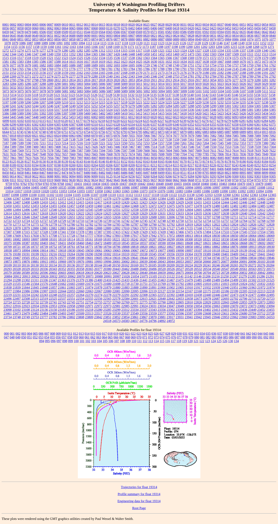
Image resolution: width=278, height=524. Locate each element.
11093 (251, 191)
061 (87, 337)
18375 (8, 243)
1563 (146, 58)
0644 (5, 35)
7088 (250, 135)
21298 (17, 280)
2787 (235, 76)
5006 (102, 84)
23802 (71, 317)
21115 (162, 276)
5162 (28, 98)
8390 (161, 169)
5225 (168, 102)
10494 (26, 187)
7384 (5, 147)
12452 (26, 206)
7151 (116, 139)
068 (127, 337)
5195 (265, 98)
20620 (98, 272)
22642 (171, 298)
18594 (171, 243)
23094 (270, 306)
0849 (13, 39)
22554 (80, 298)
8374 (94, 169)
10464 (232, 184)
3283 (5, 84)
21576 (44, 284)
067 (121, 337)
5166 (57, 98)
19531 (44, 258)
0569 (139, 32)
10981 (80, 187)
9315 (35, 180)
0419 (183, 28)
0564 (102, 32)
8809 (213, 172)
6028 (213, 117)
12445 (234, 202)
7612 (220, 150)
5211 (72, 102)
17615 (26, 235)
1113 (89, 43)
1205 (226, 47)
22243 (44, 295)
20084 (234, 261)
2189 (250, 72)
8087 (228, 158)
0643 (272, 32)
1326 (191, 50)
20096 (252, 261)
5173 (109, 98)
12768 (261, 221)
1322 (168, 50)
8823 (228, 172)
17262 (243, 228)
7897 (20, 158)
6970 (94, 135)
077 (179, 337)
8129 (35, 161)
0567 (124, 32)
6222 (124, 121)
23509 (80, 313)
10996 (207, 187)
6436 (94, 128)
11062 (108, 191)
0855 (50, 39)
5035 (35, 87)
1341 (272, 50)
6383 (20, 128)
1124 (168, 43)
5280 (139, 106)
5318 (65, 110)
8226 (213, 165)
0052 (250, 24)
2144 (228, 69)
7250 (124, 143)
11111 (121, 195)
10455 (178, 184)
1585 (35, 61)
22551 (71, 298)
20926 (44, 276)
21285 (252, 276)
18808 (125, 247)
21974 (270, 287)
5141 (198, 95)
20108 (270, 261)
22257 (71, 295)
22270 (89, 295)
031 (185, 333)
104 (99, 341)
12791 (162, 224)
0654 (65, 35)
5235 (242, 102)
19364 (189, 254)
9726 (205, 180)
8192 (20, 165)
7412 (65, 147)
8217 (191, 165)
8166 (168, 161)
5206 (35, 102)
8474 (65, 172)
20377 (98, 269)
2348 (168, 76)
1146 (219, 43)
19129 (234, 250)
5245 (42, 106)
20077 (225, 261)
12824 (234, 224)
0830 (205, 35)
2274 (50, 76)
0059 (28, 28)
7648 (42, 154)
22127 (162, 291)
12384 (162, 198)
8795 (205, 172)
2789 (250, 76)
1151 (256, 43)
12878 (17, 228)
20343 (53, 269)
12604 (189, 209)
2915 (183, 80)
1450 (146, 54)
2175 (176, 72)
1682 (42, 65)
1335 (228, 50)
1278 (50, 50)
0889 (176, 39)
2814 (72, 80)
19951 (53, 261)
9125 (109, 176)
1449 (139, 54)
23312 (125, 309)
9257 (139, 176)
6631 (191, 128)
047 (6, 337)
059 (75, 337)
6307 (72, 124)
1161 (58, 47)
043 (254, 333)
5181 (168, 98)
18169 (98, 239)
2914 (176, 80)
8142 (72, 161)
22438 (198, 295)
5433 (257, 113)
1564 (154, 58)
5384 (265, 110)
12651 (71, 217)
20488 (134, 269)
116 (167, 341)
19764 (234, 258)
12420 (125, 202)
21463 (162, 280)
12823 (225, 224)
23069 (225, 306)
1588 (57, 61)
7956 (50, 158)
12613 (270, 209)
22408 (180, 295)
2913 (168, 80)
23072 (243, 306)
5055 (161, 87)
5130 (116, 95)
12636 (207, 213)
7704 (183, 154)
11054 (72, 191)
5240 (5, 106)
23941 (189, 317)
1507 (228, 54)
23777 (44, 317)
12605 (198, 209)
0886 (154, 39)
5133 (138, 95)
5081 (65, 91)
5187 (205, 98)
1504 (220, 54)
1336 (235, 50)
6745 (20, 132)
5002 (72, 84)
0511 (79, 32)
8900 (272, 172)
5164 (42, 98)
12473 (162, 206)
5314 (35, 110)
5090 (131, 91)
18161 (89, 239)
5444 (5, 117)
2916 (191, 80)
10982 (89, 187)
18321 (207, 239)
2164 (94, 72)
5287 (183, 106)
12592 (171, 209)
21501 (243, 280)
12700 (180, 217)
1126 (183, 43)
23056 (207, 306)
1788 (161, 69)
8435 (250, 169)
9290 (198, 176)
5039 (65, 87)
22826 (198, 302)
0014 (94, 24)
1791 (183, 69)
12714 (252, 217)
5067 (242, 87)
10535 (62, 187)
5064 (220, 87)
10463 (223, 184)
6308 (79, 124)
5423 (220, 113)
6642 (265, 128)
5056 (168, 87)
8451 (13, 172)
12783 (98, 224)
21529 (8, 284)
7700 (176, 154)
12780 (71, 224)
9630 (72, 180)
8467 (42, 172)
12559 (143, 209)
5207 (42, 102)
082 (208, 337)
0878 (124, 39)
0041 (235, 24)
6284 (265, 121)
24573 (116, 321)
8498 (154, 172)
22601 (134, 298)
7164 (198, 139)
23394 (198, 309)
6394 (50, 128)
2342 (124, 76)
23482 (35, 313)
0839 (265, 35)
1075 (257, 39)
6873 (161, 132)
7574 (35, 150)
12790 (152, 224)
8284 (35, 169)
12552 (125, 209)
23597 (189, 313)
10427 (69, 184)
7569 (20, 150)
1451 (154, 54)
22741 (53, 302)
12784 (107, 224)
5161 (20, 98)
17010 (125, 228)
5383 (257, 110)
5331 (161, 110)
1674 (272, 61)
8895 (242, 172)
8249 (250, 165)
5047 (109, 87)
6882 (198, 132)
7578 (50, 150)
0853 (35, 39)
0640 (250, 32)
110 (133, 341)
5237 (257, 102)
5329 (146, 110)
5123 (72, 95)
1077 (272, 39)
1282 (79, 50)
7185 (265, 139)
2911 (154, 80)
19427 (252, 254)
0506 (42, 32)
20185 (152, 265)
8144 (87, 161)
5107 (243, 91)
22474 (243, 295)
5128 (109, 95)
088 (242, 337)
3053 (205, 80)
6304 (50, 124)
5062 (205, 87)
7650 (50, 154)
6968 (87, 135)
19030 (71, 250)
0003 (20, 24)
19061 (98, 250)
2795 (13, 80)
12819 (189, 224)
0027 (154, 24)
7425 (87, 147)
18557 (143, 243)
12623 (89, 213)
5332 (168, 110)
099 (70, 341)
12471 (143, 206)
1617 (87, 61)
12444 (225, 202)
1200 (189, 47)
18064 (252, 235)
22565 (107, 298)
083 (213, 337)
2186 (228, 72)
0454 (242, 28)
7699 (168, 154)
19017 (53, 250)
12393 (207, 198)
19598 (80, 258)
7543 (183, 147)
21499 (234, 280)
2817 (94, 80)
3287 (35, 84)
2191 (265, 72)
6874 (168, 132)
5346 (213, 110)
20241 (207, 265)
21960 (243, 287)
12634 (189, 213)
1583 (20, 61)
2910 (146, 80)
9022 (35, 176)
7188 (13, 143)
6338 (161, 124)
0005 (35, 24)
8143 (79, 161)
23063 (216, 306)
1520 (42, 58)
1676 (5, 65)
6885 (220, 132)
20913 (26, 276)
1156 (21, 47)
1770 (57, 69)
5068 (250, 87)
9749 (227, 180)
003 (23, 333)
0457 (265, 28)
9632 (87, 180)
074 (162, 337)
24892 (162, 321)
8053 (169, 158)
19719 (189, 258)
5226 (176, 102)
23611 (225, 313)
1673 (265, 61)
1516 (13, 58)
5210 (65, 102)
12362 (245, 195)
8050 (154, 158)
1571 (205, 58)
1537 (124, 58)
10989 (153, 187)
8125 (13, 161)
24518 (107, 321)
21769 (162, 284)
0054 (265, 24)
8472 (57, 172)
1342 (5, 54)
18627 (198, 243)
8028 (131, 158)
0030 (176, 24)
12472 (152, 206)
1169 (116, 47)
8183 (257, 161)
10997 (216, 187)
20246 (216, 265)
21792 (180, 284)
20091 (243, 261)
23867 (143, 317)
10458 (196, 184)
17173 (207, 228)
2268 (5, 76)
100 (76, 341)
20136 (71, 265)
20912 (17, 276)
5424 (228, 113)
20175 (143, 265)
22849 (234, 302)
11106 (86, 195)
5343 (198, 110)
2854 (139, 80)
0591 (198, 32)
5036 (42, 87)
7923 (28, 158)
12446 (243, 202)
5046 (102, 87)
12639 (234, 213)
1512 (257, 54)
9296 (228, 176)
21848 (44, 287)
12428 (171, 202)
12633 (180, 213)
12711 (234, 217)
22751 (80, 302)
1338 (250, 50)
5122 (64, 95)
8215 (176, 165)
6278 (220, 121)
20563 (252, 269)
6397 (65, 128)
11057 (90, 191)
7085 (235, 135)
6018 (139, 117)
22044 (62, 291)
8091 (243, 158)
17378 (80, 232)
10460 (205, 184)
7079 (191, 135)
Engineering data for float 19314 (139, 501)
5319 (72, 110)
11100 (33, 195)
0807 (131, 35)
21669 (80, 284)
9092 (65, 176)
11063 (117, 191)
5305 (257, 106)
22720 (261, 298)
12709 (225, 217)
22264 (80, 295)
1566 (168, 58)
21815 (225, 284)
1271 (271, 47)
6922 (42, 135)
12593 (180, 209)
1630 (154, 61)
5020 (205, 84)
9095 (79, 176)
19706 (171, 258)
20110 (17, 265)
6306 (65, 124)
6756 (102, 132)
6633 (205, 128)
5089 (124, 91)
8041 (146, 158)
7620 (265, 150)
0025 (146, 24)
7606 (183, 150)
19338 (143, 254)
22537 (62, 298)
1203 (211, 47)
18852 (198, 247)
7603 (161, 150)
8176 (220, 161)
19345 (152, 254)
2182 (220, 72)
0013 (87, 24)
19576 (53, 258)
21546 (26, 284)
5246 (50, 106)
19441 (261, 254)
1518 (28, 58)
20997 (117, 276)
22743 (62, 302)
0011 (72, 24)
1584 (28, 61)
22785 (152, 302)
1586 (42, 61)
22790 (162, 302)
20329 (26, 269)
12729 (62, 221)
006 (41, 333)
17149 (180, 228)
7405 (50, 147)
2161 (72, 72)
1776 (72, 69)
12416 (89, 202)
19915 (44, 261)
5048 (116, 87)
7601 (154, 150)
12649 (53, 217)
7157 (161, 139)
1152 (263, 43)
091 (260, 337)
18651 (225, 243)
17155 (189, 228)
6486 (124, 128)
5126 (94, 95)
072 (150, 337)
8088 (235, 158)
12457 (71, 206)
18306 (179, 239)
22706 (243, 298)
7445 (109, 147)
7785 (205, 154)
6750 (57, 132)
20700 (198, 272)
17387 (98, 232)
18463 (89, 243)
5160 (13, 98)
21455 (152, 280)
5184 (191, 98)
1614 (65, 61)
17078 (152, 228)
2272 (35, 76)
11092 (242, 191)
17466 (180, 232)
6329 (124, 124)
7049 (124, 135)
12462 (116, 206)
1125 (176, 43)
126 (224, 341)
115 (162, 341)
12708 (216, 217)
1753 (205, 65)
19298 (98, 254)
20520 (162, 269)
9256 (131, 176)
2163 (87, 72)
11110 (112, 195)
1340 (265, 50)
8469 (50, 172)
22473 (234, 295)
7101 (20, 139)
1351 (65, 54)
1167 (102, 47)
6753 (79, 132)
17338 (53, 232)
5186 (198, 98)
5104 (220, 91)
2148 (257, 69)
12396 (225, 198)
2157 (50, 72)
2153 (20, 72)
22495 (270, 295)
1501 (198, 54)
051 (29, 337)
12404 (270, 198)
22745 (71, 302)
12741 (116, 221)
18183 (107, 239)
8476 (72, 172)
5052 (146, 87)
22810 (189, 302)
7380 (265, 143)
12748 (162, 221)
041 (242, 333)
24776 (143, 321)
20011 (134, 261)
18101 (53, 239)
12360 (227, 195)
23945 (207, 317)
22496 (8, 298)
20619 (89, 272)
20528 (189, 269)
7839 (250, 154)
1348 (42, 54)
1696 (139, 65)
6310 (94, 124)
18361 (252, 239)
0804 (116, 35)
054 (46, 337)
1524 (72, 58)
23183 (62, 309)
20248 (225, 265)
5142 (205, 95)
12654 (98, 217)
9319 (50, 180)
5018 (191, 84)
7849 (265, 154)
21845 (35, 287)
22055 (71, 291)
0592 (205, 32)
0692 (102, 35)
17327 (35, 232)
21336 (44, 280)
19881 (35, 261)
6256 (190, 121)
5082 (72, 91)
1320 (154, 50)
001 (12, 333)
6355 (213, 124)
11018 (27, 191)
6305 (57, 124)
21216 (215, 276)
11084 (188, 191)
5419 (191, 113)
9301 (242, 176)
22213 (261, 291)
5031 (5, 87)
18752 (53, 247)
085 (225, 337)
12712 (243, 217)
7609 (198, 150)
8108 (250, 158)
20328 (17, 269)
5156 (257, 95)
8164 (154, 161)
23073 (252, 306)
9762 (23, 184)
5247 (57, 106)
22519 (44, 298)
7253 (146, 143)
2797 (28, 80)
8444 (265, 169)
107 (116, 341)
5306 (265, 106)
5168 (72, 98)
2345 (146, 76)
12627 (125, 213)
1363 (79, 54)
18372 (270, 239)
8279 (20, 169)
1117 (117, 43)
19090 (180, 250)
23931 (180, 317)
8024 (124, 158)
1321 (161, 50)
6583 (161, 128)
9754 (250, 180)
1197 (167, 47)
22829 (207, 302)
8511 (183, 172)
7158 (168, 139)
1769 (50, 69)
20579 (8, 272)
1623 (124, 61)
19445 (8, 258)
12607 (216, 209)
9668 (191, 180)
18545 (125, 243)
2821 (124, 80)
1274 (20, 50)
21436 (134, 280)
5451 (57, 117)
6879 (183, 132)
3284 (13, 84)
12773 (17, 224)
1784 (131, 69)
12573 (152, 209)
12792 (171, 224)
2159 (65, 72)
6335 (139, 124)
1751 (191, 65)
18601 (180, 243)
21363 (62, 280)
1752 (198, 65)
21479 (189, 280)
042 (248, 333)
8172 (191, 161)
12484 (252, 206)
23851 (107, 317)
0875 (102, 39)
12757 (225, 221)
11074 (152, 191)
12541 (62, 209)
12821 (207, 224)
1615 (72, 61)
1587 (50, 61)
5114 (13, 95)
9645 (116, 180)
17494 (207, 232)
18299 (170, 239)
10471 (250, 184)
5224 (161, 102)
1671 (250, 61)
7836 (242, 154)
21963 (252, 287)
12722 (8, 221)
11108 (103, 195)
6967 (79, 135)
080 (196, 337)
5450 (50, 117)
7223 (116, 143)
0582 (168, 32)
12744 (134, 221)
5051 (139, 87)
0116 (109, 28)
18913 (252, 247)
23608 (207, 313)
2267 (272, 72)
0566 (116, 32)
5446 (20, 117)
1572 (213, 58)
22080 (107, 291)
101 (81, 341)
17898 (125, 235)
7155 (146, 139)
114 (156, 341)
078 (185, 337)
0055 (272, 24)
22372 (162, 295)
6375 (272, 124)
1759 (250, 65)
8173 (198, 161)
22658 (189, 298)
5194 (257, 98)
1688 (87, 65)
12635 (198, 213)
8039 (139, 158)
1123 (161, 43)
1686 (72, 65)
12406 (8, 202)
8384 (146, 169)
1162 (65, 47)
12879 (26, 228)
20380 (107, 269)
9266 (168, 176)
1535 (109, 58)
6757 (109, 132)
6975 (109, 135)
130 (230, 341)
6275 (198, 121)
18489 (107, 243)
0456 (257, 28)
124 (213, 341)
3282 (272, 80)
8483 (109, 172)
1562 (139, 58)
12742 (125, 221)
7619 (257, 150)
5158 (272, 95)
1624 (131, 61)
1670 (242, 61)
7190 (28, 143)
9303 (257, 176)
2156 (42, 72)
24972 (171, 321)
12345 (199, 195)
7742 (191, 154)
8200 (72, 165)
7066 (146, 135)
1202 (204, 47)
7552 (220, 147)
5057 (176, 87)
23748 (17, 317)
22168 (198, 291)
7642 (28, 154)
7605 (176, 150)
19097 (189, 250)
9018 (28, 176)
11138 (191, 195)
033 (196, 333)
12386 (180, 198)
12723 (17, 221)
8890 (235, 172)
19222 (62, 254)
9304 (265, 176)
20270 (243, 265)
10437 (123, 184)
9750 (235, 180)
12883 (62, 228)
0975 (220, 39)
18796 (116, 247)
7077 (176, 135)
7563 (265, 147)
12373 (71, 198)
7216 (79, 143)
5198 (13, 102)
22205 (243, 291)
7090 (265, 135)
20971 (89, 276)
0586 (183, 32)
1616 (79, 61)
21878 (98, 287)
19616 (116, 258)
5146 (235, 95)
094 (41, 341)
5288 (191, 106)
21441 (143, 280)
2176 (183, 72)
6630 (183, 128)
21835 (270, 284)
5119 (42, 95)
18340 (234, 239)
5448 (35, 117)
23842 (98, 317)
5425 (235, 113)
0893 (183, 39)
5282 (154, 106)
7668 (109, 154)
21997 (44, 291)
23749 (26, 317)
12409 (35, 202)
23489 (53, 313)
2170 (139, 72)
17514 (216, 232)
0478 (20, 32)
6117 (50, 121)
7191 (35, 143)
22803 (171, 302)
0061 (42, 28)
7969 (65, 158)
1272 (5, 50)
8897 (250, 172)
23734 (8, 317)
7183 (250, 139)
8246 (242, 165)
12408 (26, 202)
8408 (228, 169)
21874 (89, 287)
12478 (198, 206)
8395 (198, 169)
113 (150, 341)
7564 (272, 147)
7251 (131, 143)
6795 (139, 132)
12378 (107, 198)
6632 (198, 128)
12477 (189, 206)
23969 (243, 317)
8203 (87, 165)
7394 (20, 147)
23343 (152, 309)
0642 (265, 32)
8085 (220, 158)
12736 (98, 221)
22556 (98, 298)
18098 (44, 239)
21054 (135, 276)
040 (237, 333)
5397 (65, 113)
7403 (42, 147)
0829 (198, 35)
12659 (143, 217)
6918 (13, 135)
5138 (175, 95)
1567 (176, 58)
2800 (50, 80)
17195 (225, 228)
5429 (250, 113)
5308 (5, 110)
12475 (171, 206)
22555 (89, 298)
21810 (207, 284)
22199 (234, 291)
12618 (44, 213)
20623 (107, 272)
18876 (234, 247)
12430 (189, 202)
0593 (213, 32)
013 (81, 333)
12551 (116, 209)
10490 (17, 187)
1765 (20, 69)
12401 (252, 198)
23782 (53, 317)
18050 (234, 235)
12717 (270, 217)
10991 (171, 187)
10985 (116, 187)
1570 (198, 58)
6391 (28, 128)
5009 (124, 84)
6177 (79, 121)
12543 (80, 209)
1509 (235, 54)
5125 (86, 95)
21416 (107, 280)
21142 (189, 276)
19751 (225, 258)
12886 (89, 228)
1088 (37, 43)
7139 (79, 139)
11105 (77, 195)
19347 (162, 254)
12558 (134, 209)
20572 (261, 269)
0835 (242, 35)
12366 (8, 198)
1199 (182, 47)
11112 (129, 195)
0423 (213, 28)
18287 (152, 239)
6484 (109, 128)
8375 (102, 169)
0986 (235, 39)
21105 (153, 276)
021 (127, 333)
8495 (139, 172)
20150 (116, 265)
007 (46, 333)
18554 (134, 243)
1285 (87, 50)
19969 (62, 261)
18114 (71, 239)
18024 (207, 235)
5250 (79, 106)
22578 (116, 298)
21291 (270, 276)
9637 (102, 180)
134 (236, 341)
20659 (162, 272)
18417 (53, 243)
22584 (125, 298)
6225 (146, 121)
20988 (99, 276)
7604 (168, 150)
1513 (265, 54)
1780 (102, 69)
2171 (146, 72)
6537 (146, 128)
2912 (161, 80)
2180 (205, 72)
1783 (124, 69)
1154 (7, 47)
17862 (107, 235)
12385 (171, 198)
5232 (220, 102)
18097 (35, 239)
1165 (87, 47)
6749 (50, 132)
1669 (235, 61)
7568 (13, 150)
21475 (180, 280)
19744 (207, 258)
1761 (265, 65)
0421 (198, 28)
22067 (98, 291)
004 (29, 333)
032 (190, 333)
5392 (42, 113)
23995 (261, 317)
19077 (162, 250)
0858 (72, 39)
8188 (5, 165)
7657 (65, 154)
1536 (116, 58)
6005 (102, 117)
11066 (135, 191)
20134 (53, 265)
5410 (124, 113)
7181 (235, 139)
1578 (257, 58)
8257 (5, 169)
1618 (94, 61)
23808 (80, 317)
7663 (87, 154)
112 (145, 341)
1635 (191, 61)
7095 (5, 139)
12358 (218, 195)
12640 (243, 213)
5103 (213, 91)
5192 (242, 98)
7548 (205, 147)
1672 (257, 61)
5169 (79, 98)
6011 (124, 117)
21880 (116, 287)
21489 (216, 280)
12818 (180, 224)
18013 (189, 235)
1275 (28, 50)
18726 (26, 247)
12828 (270, 224)
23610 (216, 313)
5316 (50, 110)
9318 (42, 180)
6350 (183, 124)
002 (17, 333)
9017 (20, 176)
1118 (125, 43)
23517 (98, 313)
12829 (8, 228)
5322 (94, 110)
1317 (139, 50)
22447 (225, 295)
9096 (87, 176)
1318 (146, 50)
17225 (234, 228)
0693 (109, 35)
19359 (180, 254)
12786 (125, 224)
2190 (257, 72)
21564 (35, 284)
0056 (5, 28)
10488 (8, 187)
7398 (28, 147)
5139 (183, 95)
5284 (168, 106)
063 (98, 337)
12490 (8, 209)
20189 (161, 265)
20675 (180, 272)
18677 (252, 243)
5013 (154, 84)
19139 (243, 250)
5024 (228, 84)
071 (144, 337)
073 (156, 337)
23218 (89, 309)
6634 (213, 128)
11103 (59, 195)
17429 (143, 232)
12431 (198, 202)
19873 (8, 261)
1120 (139, 43)
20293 (8, 269)
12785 (116, 224)
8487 (131, 172)
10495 (35, 187)
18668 (243, 243)
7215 (72, 143)
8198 (57, 165)
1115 (103, 43)
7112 (50, 139)
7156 (153, 139)
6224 (138, 121)
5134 (146, 95)
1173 (145, 47)
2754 (183, 76)
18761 (71, 247)
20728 (225, 272)
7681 (139, 154)
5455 (79, 117)
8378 (109, 169)
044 (260, 333)
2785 (220, 76)
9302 (250, 176)
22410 (189, 295)
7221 (102, 143)
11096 (269, 191)
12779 (62, 224)
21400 (98, 280)
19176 (8, 254)
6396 (57, 128)
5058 (183, 87)
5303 (242, 106)
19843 (261, 258)
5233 (228, 102)
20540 (216, 269)
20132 (44, 265)
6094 (242, 117)
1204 (219, 47)
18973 (17, 250)
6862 (146, 132)
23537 (125, 313)
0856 (57, 39)
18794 (107, 247)
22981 (116, 306)
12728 (53, 221)
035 (208, 333)
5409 (116, 113)
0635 (242, 32)
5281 (146, 106)
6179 (87, 121)
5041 (79, 87)
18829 (180, 247)
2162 (79, 72)
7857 (5, 158)
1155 (14, 47)
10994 (189, 187)
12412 (62, 202)
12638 (225, 213)
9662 (176, 180)
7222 (109, 143)
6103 (28, 121)
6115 (43, 121)
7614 (235, 150)
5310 (20, 110)
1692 (109, 65)
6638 (235, 128)
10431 (78, 184)
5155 (249, 95)
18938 (8, 250)
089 (248, 337)
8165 (161, 161)
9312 (20, 180)
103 (93, 341)
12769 (270, 221)
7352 (235, 143)
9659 (161, 180)
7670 (116, 154)
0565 (109, 32)
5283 (161, 106)
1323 (176, 50)
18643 (216, 243)
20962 (71, 276)
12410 (44, 202)
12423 (143, 202)
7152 (124, 139)
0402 (131, 28)
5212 (79, 102)
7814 (228, 154)
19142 (252, 250)
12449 (270, 202)
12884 (71, 228)
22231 (17, 295)
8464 (35, 172)
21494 (225, 280)
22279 (116, 295)
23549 (134, 313)
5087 (109, 91)
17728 (71, 235)
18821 (152, 247)
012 (75, 333)
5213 (87, 102)
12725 (35, 221)
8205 (102, 165)
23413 (216, 309)
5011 (139, 84)
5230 (205, 102)
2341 (116, 76)
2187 (235, 72)
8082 (213, 158)
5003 (79, 84)
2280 (94, 76)
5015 (168, 84)
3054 (213, 80)
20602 (53, 272)
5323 (102, 110)
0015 (102, 24)
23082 (261, 306)
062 (92, 337)
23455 (270, 309)
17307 (8, 232)
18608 (189, 243)
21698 (116, 284)
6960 (65, 135)
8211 (146, 165)
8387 (154, 169)
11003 (243, 187)
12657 (125, 217)
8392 (176, 169)
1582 (13, 61)
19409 (234, 254)
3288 (42, 84)
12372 (62, 198)
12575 (162, 209)
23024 (143, 306)
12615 (17, 213)
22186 (225, 291)
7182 (242, 139)
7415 (72, 147)
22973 (107, 306)
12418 (107, 202)
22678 (207, 298)
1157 (29, 47)
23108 (26, 309)
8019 (117, 158)
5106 (235, 91)
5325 (116, 110)
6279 (227, 121)
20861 (270, 272)
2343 (131, 76)
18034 (225, 235)
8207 (116, 165)
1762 (272, 65)
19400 (216, 254)
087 (237, 337)
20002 (125, 261)
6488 (131, 128)
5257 (116, 106)
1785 (139, 69)
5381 (250, 110)
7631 (5, 154)
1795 (198, 69)
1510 (242, 54)
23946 (216, 317)
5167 (65, 98)
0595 (228, 32)
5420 (198, 113)
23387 (189, 309)
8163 (146, 161)
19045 (80, 250)
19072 (144, 250)
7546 (191, 147)
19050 (89, 250)
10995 (198, 187)
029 (173, 333)
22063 (89, 291)
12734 (89, 221)
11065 (125, 191)
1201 (197, 47)
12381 (134, 198)
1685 (65, 65)
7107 (43, 139)
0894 (191, 39)
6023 (176, 117)
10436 (114, 184)
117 (173, 341)
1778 (87, 69)
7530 (168, 147)
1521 (50, 58)
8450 (5, 172)
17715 (62, 235)
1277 (42, 50)
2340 (109, 76)
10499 (53, 187)
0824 (176, 35)
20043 (162, 261)
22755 (98, 302)
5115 (20, 95)
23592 (171, 313)
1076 (265, 39)
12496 (26, 209)
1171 (131, 47)
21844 (26, 287)
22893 (270, 302)
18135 (80, 239)
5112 (272, 91)
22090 (125, 291)
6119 (57, 121)
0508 (57, 32)
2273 (42, 76)
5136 (161, 95)
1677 (13, 65)
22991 (134, 306)
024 (144, 333)
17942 (152, 235)
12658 (134, 217)
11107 (94, 195)
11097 (6, 195)
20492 (143, 269)
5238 (265, 102)
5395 (50, 113)
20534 (207, 269)
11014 (9, 191)
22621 (152, 298)
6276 (205, 121)
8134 (50, 161)
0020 (131, 24)
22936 (44, 306)
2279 (87, 76)
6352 (191, 124)
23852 (116, 317)
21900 (162, 287)
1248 (248, 47)
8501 (168, 172)
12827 (261, 224)
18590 (162, 243)
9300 (235, 176)
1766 (28, 69)
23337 (143, 309)
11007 (252, 187)
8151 (116, 161)
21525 (270, 280)
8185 (272, 161)
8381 (124, 169)
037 (219, 333)
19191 (26, 254)
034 (202, 333)
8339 (65, 169)
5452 (65, 117)
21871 (80, 287)
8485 (116, 172)
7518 (161, 147)
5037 (50, 87)
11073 (143, 191)
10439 (132, 184)
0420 (191, 28)
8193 (28, 165)
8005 (87, 158)
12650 (62, 217)
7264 (205, 143)
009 (58, 333)
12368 (26, 198)
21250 (225, 276)
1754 (213, 65)
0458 (272, 28)
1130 (212, 43)
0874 (94, 39)
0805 (124, 35)
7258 (168, 143)
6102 (20, 121)
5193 (250, 98)
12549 (98, 209)
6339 (168, 124)
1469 (176, 54)
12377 (98, 198)
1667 (220, 61)
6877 (176, 132)
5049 (124, 87)
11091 (233, 191)
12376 (89, 198)
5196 (272, 98)
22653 (180, 298)
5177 (139, 98)
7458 (124, 147)
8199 (65, 165)
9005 (5, 176)
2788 (242, 76)
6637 (228, 128)
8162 (139, 161)
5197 (5, 102)
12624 (98, 213)
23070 (234, 306)
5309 (13, 110)
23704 (252, 313)
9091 (57, 176)
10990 (162, 187)
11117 (147, 195)
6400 (72, 128)
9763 (31, 184)
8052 (161, 158)
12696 (171, 217)
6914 (257, 132)
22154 (180, 291)
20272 (252, 265)
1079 (15, 43)
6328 (116, 124)
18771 (89, 247)
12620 (62, 213)
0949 (198, 39)
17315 (26, 232)
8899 (265, 172)
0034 (205, 24)
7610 (205, 150)
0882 (146, 39)
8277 (13, 169)
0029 (168, 24)
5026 (242, 84)
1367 (109, 54)
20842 (261, 272)
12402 (261, 198)
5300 (220, 106)
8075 (198, 158)
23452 (261, 309)
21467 (171, 280)
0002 (13, 24)
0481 (35, 32)
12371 (53, 198)
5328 (139, 110)
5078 (43, 91)
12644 (8, 217)
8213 (161, 165)
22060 (80, 291)
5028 (257, 84)
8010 (109, 158)
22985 (125, 306)
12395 (216, 198)
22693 (225, 298)
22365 (152, 295)
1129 (205, 43)
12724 (26, 221)
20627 (116, 272)
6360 (250, 124)
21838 (8, 287)
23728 (270, 313)
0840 (272, 35)
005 (35, 333)
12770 (8, 224)
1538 (131, 58)
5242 (20, 106)
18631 (207, 243)
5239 (272, 102)
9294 (220, 176)
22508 (26, 298)
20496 (152, 269)
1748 (168, 65)
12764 (243, 221)
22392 (171, 295)
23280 (98, 309)
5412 (139, 113)
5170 (87, 98)
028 (167, 333)
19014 (44, 250)
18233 (125, 239)
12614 (8, 213)
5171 (94, 98)
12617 (35, 213)
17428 (134, 232)
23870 (152, 317)
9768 (60, 184)
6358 (235, 124)
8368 (72, 169)
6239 (183, 121)
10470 (241, 184)
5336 (191, 110)
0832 (220, 35)
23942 (198, 317)
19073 (153, 250)
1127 (190, 43)
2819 (109, 80)
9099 (94, 176)
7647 (35, 154)
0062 (50, 28)
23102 (17, 309)
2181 (213, 72)
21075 (144, 276)
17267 (261, 228)
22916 (17, 306)
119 (184, 341)
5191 (235, 98)
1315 (124, 50)
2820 (116, 80)
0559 (94, 32)
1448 (131, 54)
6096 (257, 117)
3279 (250, 80)
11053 (63, 191)
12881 (44, 228)
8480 (87, 172)
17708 (53, 235)
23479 (26, 313)
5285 (176, 106)
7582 (57, 150)
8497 (146, 172)
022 (133, 333)
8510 (176, 172)
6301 (28, 124)
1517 (20, 58)
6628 (168, 128)
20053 (180, 261)
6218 (101, 121)
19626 (125, 258)
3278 (242, 80)
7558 (250, 147)
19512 (35, 258)
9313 (28, 180)
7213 (57, 143)
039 (231, 333)
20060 (207, 261)
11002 (234, 187)
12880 (35, 228)
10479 (259, 184)
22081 (116, 291)
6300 (20, 124)
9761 (16, 184)
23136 (44, 309)
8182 (250, 161)
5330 (154, 110)
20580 (17, 272)
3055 (220, 80)
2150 (272, 69)
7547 (198, 147)
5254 (102, 106)
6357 (228, 124)
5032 (13, 87)
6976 (116, 135)
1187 (153, 47)
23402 (207, 309)
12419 (116, 202)
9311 (13, 180)
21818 (234, 284)
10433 (87, 184)
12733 (80, 221)
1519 (35, 58)
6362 (265, 124)
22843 (225, 302)
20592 (35, 272)
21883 (125, 287)
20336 (44, 269)
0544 (87, 32)
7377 (250, 143)
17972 (171, 235)
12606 (207, 209)
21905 (180, 287)
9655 (146, 180)
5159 (5, 98)
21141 (180, 276)
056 (58, 337)
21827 (252, 284)
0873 (87, 39)
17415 (116, 232)
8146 (102, 161)
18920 (261, 247)
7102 (28, 139)
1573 (220, 58)
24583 (125, 321)
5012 (146, 84)
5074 (13, 91)
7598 (131, 150)
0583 (176, 32)
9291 (205, 176)
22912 (8, 306)
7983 (72, 158)
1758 (242, 65)
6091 (220, 117)
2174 (168, 72)
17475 (189, 232)
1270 (263, 47)
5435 (272, 113)
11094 (260, 191)
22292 (134, 295)
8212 (154, 165)
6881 (191, 132)
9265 (161, 176)
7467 (131, 147)
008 (52, 333)
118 (178, 341)
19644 (143, 258)
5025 (235, 84)
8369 (79, 169)
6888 (235, 132)
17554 (261, 232)
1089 (44, 43)
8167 (176, 161)
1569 (191, 58)
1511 (250, 54)
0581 (161, 32)
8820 (220, 172)
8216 (183, 165)
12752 (198, 221)
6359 (242, 124)
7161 (190, 139)
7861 (13, 158)
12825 (243, 224)
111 (139, 341)
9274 (176, 176)
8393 (183, 169)
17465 (171, 232)
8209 (131, 165)
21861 (62, 287)
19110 (207, 250)
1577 (250, 58)
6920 (28, 135)
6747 (35, 132)
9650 (131, 180)
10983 (98, 187)
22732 (35, 302)
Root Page (139, 508)
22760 (116, 302)
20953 (62, 276)
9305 (272, 176)
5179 (154, 98)
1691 (102, 65)
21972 (261, 287)
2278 (79, 76)
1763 (5, 69)
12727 (44, 221)
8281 (28, 169)
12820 (198, 224)
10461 (214, 184)
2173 (161, 72)
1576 (242, 58)
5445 (13, 117)
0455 (250, 28)
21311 (35, 280)
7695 (154, 154)
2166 (109, 72)
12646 (26, 217)
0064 (65, 28)
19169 (270, 250)
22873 (261, 302)
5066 (235, 87)
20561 (243, 269)
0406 (154, 28)
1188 (160, 47)
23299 (116, 309)
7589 (87, 150)
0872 (79, 39)
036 (213, 333)
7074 (168, 135)
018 (110, 333)
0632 (235, 32)
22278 (107, 295)
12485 (261, 206)
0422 (205, 28)
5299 (213, 106)
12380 (125, 198)
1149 (241, 43)
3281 (265, 80)
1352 (72, 54)
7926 (35, 158)
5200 (28, 102)
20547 (225, 269)
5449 (42, 117)
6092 (228, 117)
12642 (261, 213)
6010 (116, 117)
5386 (5, 113)
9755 (257, 180)
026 (156, 333)
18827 (171, 247)
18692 (261, 243)
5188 (213, 98)
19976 (80, 261)
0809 (139, 35)
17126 (162, 228)
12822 (216, 224)
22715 (252, 298)
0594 (220, 32)
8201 (79, 165)
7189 (20, 143)
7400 (35, 147)
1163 (72, 47)
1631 (161, 61)
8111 (258, 158)
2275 (57, 76)
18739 (44, 247)
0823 (168, 35)
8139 (65, 161)
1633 (176, 61)
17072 (143, 228)
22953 (53, 306)
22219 (8, 295)
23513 (89, 313)
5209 (57, 102)
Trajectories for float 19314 (139, 487)
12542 (71, 209)
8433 (242, 169)
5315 (42, 110)
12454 (44, 206)
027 (162, 333)
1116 (110, 43)
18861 (207, 247)
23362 (171, 309)
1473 (191, 54)
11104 (68, 195)
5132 (131, 95)
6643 (272, 128)
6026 (198, 117)
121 (196, 341)
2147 (250, 69)
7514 (154, 147)
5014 (161, 84)
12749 (171, 221)
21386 (89, 280)
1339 (257, 50)
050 (23, 337)
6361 (257, 124)
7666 (102, 154)
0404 (139, 28)
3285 (20, 84)
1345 (20, 54)
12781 (80, 224)
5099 (183, 91)
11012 (270, 187)
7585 (65, 150)
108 (122, 341)
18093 (26, 239)
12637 (216, 213)
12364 (263, 195)
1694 (124, 65)
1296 (94, 50)
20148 (107, 265)
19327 (134, 254)
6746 (28, 132)
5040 (72, 87)
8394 (191, 169)
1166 (94, 47)
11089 (215, 191)
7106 (35, 139)
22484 (261, 295)
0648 (28, 35)
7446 (116, 147)
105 (105, 341)
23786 (62, 317)
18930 (270, 247)
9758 (272, 180)
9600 (57, 180)
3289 (50, 84)
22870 (252, 302)
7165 (205, 139)
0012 (79, 24)
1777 (79, 69)
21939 (216, 287)
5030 (272, 84)
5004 (87, 84)
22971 (89, 306)
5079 (50, 91)
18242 (134, 239)
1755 (220, 65)
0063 (57, 28)
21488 (207, 280)
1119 (132, 43)
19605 (98, 258)
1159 (43, 47)
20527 (180, 269)
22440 (207, 295)
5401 (94, 113)
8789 (198, 172)
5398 (72, 113)
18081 (8, 239)
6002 (94, 117)
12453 (35, 206)
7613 (228, 150)
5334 (183, 110)
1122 (154, 43)
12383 (152, 198)
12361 (236, 195)
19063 (107, 250)
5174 (116, 98)
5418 (183, 113)
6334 (131, 124)
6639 (242, 128)
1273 (13, 50)
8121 (272, 158)
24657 (134, 321)
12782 (89, 224)
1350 (57, 54)
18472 (98, 243)
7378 (257, 143)
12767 (252, 221)
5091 (139, 91)
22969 (80, 306)
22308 (143, 295)
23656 (234, 313)
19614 (107, 258)
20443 (116, 269)
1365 (94, 54)
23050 (189, 306)
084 (219, 337)
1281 (72, 50)
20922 (35, 276)
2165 (102, 72)
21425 (116, 280)
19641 (134, 258)
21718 (125, 284)
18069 (270, 235)
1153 (270, 43)
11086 (206, 191)
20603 (62, 272)
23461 (8, 313)
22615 (143, 298)
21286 (261, 276)
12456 (62, 206)
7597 (124, 150)
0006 (42, 24)
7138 (72, 139)
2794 (5, 80)
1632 (168, 61)
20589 (26, 272)
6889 (242, 132)
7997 (80, 158)
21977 (8, 291)
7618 (250, 150)
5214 (94, 102)
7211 (42, 143)
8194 (35, 165)
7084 (228, 135)
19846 (270, 258)
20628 (125, 272)
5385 (272, 110)
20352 (62, 269)
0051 (242, 24)
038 (225, 333)
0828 (191, 35)
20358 (80, 269)
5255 (109, 106)
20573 (270, 269)
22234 (26, 295)
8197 (50, 165)
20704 (207, 272)
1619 (102, 61)
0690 (87, 35)
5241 (13, 106)
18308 (189, 239)
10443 (150, 184)
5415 (161, 113)
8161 (131, 161)
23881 (162, 317)
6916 (272, 132)
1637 (198, 61)
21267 (234, 276)
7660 (72, 154)
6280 (235, 121)
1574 (228, 58)
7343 (213, 143)
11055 (81, 191)
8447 (272, 169)
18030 (216, 235)
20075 (216, 261)
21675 (98, 284)
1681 (35, 65)
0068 (94, 28)
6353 (198, 124)
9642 (109, 180)
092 (265, 337)
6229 (176, 121)
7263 (198, 143)
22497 (17, 298)
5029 (265, 84)
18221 (116, 239)
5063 (213, 87)
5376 (220, 110)
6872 (154, 132)
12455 (53, 206)
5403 (109, 113)
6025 (191, 117)
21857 (53, 287)
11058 (99, 191)
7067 (154, 135)
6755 (94, 132)
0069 (102, 28)
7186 (272, 139)
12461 (107, 206)
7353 (242, 143)
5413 (146, 113)
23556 (143, 313)
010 (64, 333)
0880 (131, 39)
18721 (17, 247)
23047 (171, 306)
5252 (94, 106)
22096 (143, 291)
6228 (168, 121)
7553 (228, 147)
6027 (205, 117)
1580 (272, 58)
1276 (35, 50)
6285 (272, 121)
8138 (57, 161)
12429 (180, 202)
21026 (126, 276)
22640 (162, 298)
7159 (176, 139)
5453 (72, 117)
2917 (198, 80)
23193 (80, 309)
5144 (220, 95)
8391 (168, 169)
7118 (57, 139)
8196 (42, 165)
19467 (17, 258)
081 (202, 337)
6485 (116, 128)
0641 (257, 32)
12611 (252, 209)
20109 (8, 265)
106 (110, 341)
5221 (139, 102)
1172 (138, 47)
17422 (125, 232)
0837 (257, 35)
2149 (265, 69)
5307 (272, 106)
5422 (213, 113)
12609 (234, 209)
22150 (171, 291)
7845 (257, 154)
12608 (225, 209)
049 (17, 337)
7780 (198, 154)
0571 (154, 32)
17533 (225, 232)
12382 (143, 198)
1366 (102, 54)
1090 (52, 43)
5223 (154, 102)
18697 (270, 243)
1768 (42, 69)
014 (87, 333)
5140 (190, 95)
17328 (44, 232)
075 (167, 337)
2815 (79, 80)
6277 (213, 121)
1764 (13, 69)
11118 (155, 195)
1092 (67, 43)
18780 (98, 247)
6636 (220, 128)
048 (12, 337)
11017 (18, 191)
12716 (261, 217)
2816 (87, 80)
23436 (243, 309)
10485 (268, 184)
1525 (79, 58)
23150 (53, 309)
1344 (13, 54)
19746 (216, 258)
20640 (143, 272)
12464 (125, 206)
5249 (72, 106)
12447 (252, 202)
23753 (35, 317)
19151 (261, 250)
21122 (171, 276)
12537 (44, 209)
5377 (228, 110)
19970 (71, 261)
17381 (89, 232)
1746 (154, 65)
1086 (22, 43)
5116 (28, 95)
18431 (62, 243)
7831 (235, 154)
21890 (143, 287)
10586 (71, 187)
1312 (102, 50)
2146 (242, 69)
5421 (205, 113)
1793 (191, 69)
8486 (124, 172)
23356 (162, 309)
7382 (272, 143)
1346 (28, 54)
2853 (131, 80)
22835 (216, 302)
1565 (161, 58)
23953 (225, 317)
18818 (134, 247)
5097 (176, 91)
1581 (5, 61)
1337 (242, 50)
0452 (228, 28)
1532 (94, 58)
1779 (94, 69)
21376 (71, 280)
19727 (198, 258)
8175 (213, 161)
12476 (180, 206)
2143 (220, 69)
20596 (44, 272)
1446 (124, 54)
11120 (164, 195)
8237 (228, 165)
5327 (131, 110)
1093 (74, 43)
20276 (261, 265)
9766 (53, 184)
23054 (198, 306)
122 (201, 341)
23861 (134, 317)
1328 (205, 50)
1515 (5, 58)
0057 (13, 28)
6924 (57, 135)
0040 (228, 24)
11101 (41, 195)
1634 (183, 61)
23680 (243, 313)
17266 (252, 228)
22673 (198, 298)
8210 (139, 165)
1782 (116, 69)
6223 (131, 121)
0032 (191, 24)
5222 (146, 102)
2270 (20, 76)
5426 (242, 113)
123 (207, 341)
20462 (125, 269)
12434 (216, 202)
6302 (35, 124)
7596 (116, 150)
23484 (44, 313)
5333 (176, 110)
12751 (189, 221)
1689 (94, 65)
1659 (213, 61)
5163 (35, 98)
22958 (71, 306)
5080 (57, 91)
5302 (235, 106)
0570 (146, 32)
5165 (50, 98)
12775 (35, 224)
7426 (94, 147)
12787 (134, 224)
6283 (257, 121)
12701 (189, 217)
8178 (228, 161)
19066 (125, 250)
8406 (220, 169)
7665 (94, 154)
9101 (102, 176)
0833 (228, 35)
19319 (125, 254)
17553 (252, 232)
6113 (35, 121)
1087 (30, 43)
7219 (87, 143)
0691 (94, 35)
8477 (79, 172)
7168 (227, 139)
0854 (42, 39)
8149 (109, 161)
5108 (250, 91)
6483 (102, 128)
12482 (234, 206)
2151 (5, 72)
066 (115, 337)
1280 (65, 50)
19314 (116, 254)
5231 (213, 102)
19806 (243, 258)
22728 (26, 302)
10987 (135, 187)
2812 (57, 80)
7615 (242, 150)
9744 (220, 180)
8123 (5, 161)
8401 (213, 169)
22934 (35, 306)
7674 (131, 154)
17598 (8, 235)
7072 (161, 135)
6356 (220, 124)
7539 (176, 147)
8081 (206, 158)
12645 (17, 217)
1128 (197, 43)
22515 (35, 298)
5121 (57, 95)
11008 (261, 187)
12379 (116, 198)
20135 (62, 265)
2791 (265, 76)
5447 (28, 117)
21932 (207, 287)
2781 (191, 76)
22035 (53, 291)
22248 (53, 295)
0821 (154, 35)
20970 (80, 276)
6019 (146, 117)
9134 (116, 176)
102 (87, 341)
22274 (98, 295)
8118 (265, 158)
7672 (124, 154)
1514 (272, 54)
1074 (250, 39)
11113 (138, 195)
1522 (57, 58)
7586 (72, 150)
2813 (65, 80)
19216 (53, 254)
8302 (50, 169)
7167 (220, 139)
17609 (17, 235)
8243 (235, 165)
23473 (17, 313)
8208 (124, 165)
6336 (146, 124)
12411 (53, 202)
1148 (234, 43)
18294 (161, 239)
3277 (235, 80)
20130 (34, 265)
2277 (72, 76)
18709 (8, 247)
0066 (79, 28)
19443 (270, 254)
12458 (80, 206)
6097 (265, 117)
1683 (50, 65)
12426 (162, 202)
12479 (207, 206)
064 (104, 337)
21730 (134, 284)
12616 (26, 213)
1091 (59, 43)
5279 (131, 106)
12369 (35, 198)
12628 (134, 213)
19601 (89, 258)
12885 (80, 228)
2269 (13, 76)
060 (81, 337)
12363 (254, 195)
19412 (243, 254)
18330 (225, 239)
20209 (170, 265)
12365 (272, 195)
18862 (216, 247)
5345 (205, 110)
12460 (98, 206)
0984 (228, 39)
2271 (28, 76)
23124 (35, 309)
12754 (207, 221)
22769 (125, 302)
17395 (107, 232)
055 (52, 337)
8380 (116, 169)
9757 (265, 180)
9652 (139, 180)
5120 (49, 95)
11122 (173, 195)
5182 (176, 98)
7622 (272, 150)
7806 (220, 154)
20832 (243, 272)
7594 (102, 150)
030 (179, 333)
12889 (107, 228)
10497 (44, 187)
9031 (42, 176)
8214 (168, 165)
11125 (182, 195)
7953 (43, 158)
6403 (87, 128)
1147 (226, 43)
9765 (46, 184)
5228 (191, 102)
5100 (191, 91)
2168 (124, 72)
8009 (102, 158)
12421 (134, 202)
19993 (98, 261)
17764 (80, 235)
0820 (146, 35)
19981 (89, 261)
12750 (180, 221)
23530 (116, 313)
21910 (189, 287)
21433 (125, 280)
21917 (198, 287)
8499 (161, 172)
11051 (54, 191)
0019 (124, 24)
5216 (109, 102)
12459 (89, 206)
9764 (38, 184)
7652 (57, 154)
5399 (79, 113)
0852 (28, 39)
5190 (228, 98)
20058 (198, 261)
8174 (205, 161)
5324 (109, 110)
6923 (50, 135)
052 (35, 337)
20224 (189, 265)
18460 (80, 243)
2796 (20, 80)
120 (190, 341)
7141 (94, 139)
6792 (116, 132)
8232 (220, 165)
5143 (212, 95)
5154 (242, 95)
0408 (168, 28)
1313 (109, 50)
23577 (162, 313)
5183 (183, 98)
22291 (125, 295)
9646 (124, 180)
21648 (53, 284)
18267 (143, 239)
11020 (45, 191)
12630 (152, 213)
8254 (272, 165)
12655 (107, 217)
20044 (171, 261)
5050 (131, 87)
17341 (62, 232)
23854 (125, 317)
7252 (139, 143)
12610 (243, 209)
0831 (213, 35)
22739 (44, 302)
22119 (152, 291)
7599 (139, 150)
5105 (228, 91)
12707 (207, 217)
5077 (35, 91)
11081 (170, 191)
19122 (225, 250)
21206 (206, 276)
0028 (161, 24)
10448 (159, 184)
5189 (220, 98)
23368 (180, 309)
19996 (107, 261)
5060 (191, 87)
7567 (5, 150)
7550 (213, 147)
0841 (5, 39)
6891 (250, 132)
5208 (50, 102)
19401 (225, 254)
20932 (53, 276)
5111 (265, 91)
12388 (189, 198)
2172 (154, 72)
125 (219, 341)
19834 (252, 258)
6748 (42, 132)
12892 (116, 228)
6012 (131, 117)
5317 (57, 110)
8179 (235, 161)
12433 (207, 202)
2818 (102, 80)
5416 (168, 113)
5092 (146, 91)
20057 (189, 261)
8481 (94, 172)
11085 (197, 191)
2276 (65, 76)
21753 (152, 284)
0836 (250, 35)
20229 (198, 265)
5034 (28, 87)
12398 (234, 198)
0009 (57, 24)
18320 (198, 239)
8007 (94, 158)
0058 (20, 28)
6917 (5, 135)
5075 (20, 91)
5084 (87, 91)
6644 (5, 132)
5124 (79, 95)
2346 (154, 76)
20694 (189, 272)
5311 (28, 110)
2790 (257, 76)
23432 (234, 309)
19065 (116, 250)
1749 (176, 65)
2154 (28, 72)
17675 (44, 235)
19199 (35, 254)
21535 (17, 284)
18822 (162, 247)
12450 (8, 206)
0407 (161, 28)
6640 (250, 128)
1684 (57, 65)
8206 (109, 165)
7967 (57, 158)
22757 (107, 302)
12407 (17, 202)
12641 (252, 213)
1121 (146, 43)
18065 (261, 235)
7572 (28, 150)
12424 (152, 202)
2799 (42, 80)
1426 (116, 54)
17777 (89, 235)
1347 (35, 54)
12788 (143, 224)
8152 (124, 161)
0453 (235, 28)
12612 (261, 209)
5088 (117, 91)
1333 (213, 50)
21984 (17, 291)
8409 (235, 169)
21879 (107, 287)
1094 (81, 43)
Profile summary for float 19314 (139, 494)
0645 (13, 35)
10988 (144, 187)
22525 (53, 298)
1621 (109, 61)
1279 (57, 50)
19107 (198, 250)
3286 (28, 84)
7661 (79, 154)
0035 (213, 24)
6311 (102, 124)
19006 (35, 250)
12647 (35, 217)
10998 (225, 187)
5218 (124, 102)
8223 (205, 165)
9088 (50, 176)
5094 (161, 91)
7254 (154, 143)
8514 (191, 172)
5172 (102, 98)
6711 (13, 132)
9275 (183, 176)
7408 (57, 147)
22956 (62, 306)
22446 (216, 295)
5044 (87, 87)
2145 (235, 69)
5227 (183, 102)
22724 (8, 302)
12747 (152, 221)
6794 (131, 132)
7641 (20, 154)
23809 (89, 317)
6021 (161, 117)
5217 (116, 102)
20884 (8, 276)
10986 (125, 187)
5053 (154, 87)
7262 (191, 143)
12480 (216, 206)
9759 (9, 184)
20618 (80, 272)
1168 (109, 47)
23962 (234, 317)
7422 (79, 147)
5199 (20, 102)
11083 (179, 191)
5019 (198, 84)
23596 (180, 313)
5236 (250, 102)
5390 (28, 113)
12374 (80, 198)
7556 (235, 147)
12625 (107, 213)
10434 (96, 184)
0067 (87, 28)
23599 (198, 313)
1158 (36, 47)
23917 (171, 317)
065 (110, 337)
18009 (180, 235)
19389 (207, 254)
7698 (161, 154)
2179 (198, 72)
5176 (131, 98)
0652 (57, 35)
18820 (143, 247)
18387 (26, 243)
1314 (116, 50)
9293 (213, 176)
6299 (13, 124)
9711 (198, 180)
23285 (107, 309)
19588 (71, 258)
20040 (152, 261)
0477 (13, 32)
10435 (105, 184)
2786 (228, 76)
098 (64, 341)
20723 (216, 272)
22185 (216, 291)
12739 (107, 221)
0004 (28, 24)
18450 (71, 243)
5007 (109, 84)
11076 (161, 191)
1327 (198, 50)
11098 (15, 195)
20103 (261, 261)
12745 (143, 221)
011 (69, 333)
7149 (101, 139)
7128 (64, 139)
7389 (13, 147)
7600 (146, 150)
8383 (139, 169)
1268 (256, 47)
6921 (35, 135)
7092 (272, 135)
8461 (28, 172)
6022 (168, 117)
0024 (139, 24)
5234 (235, 102)
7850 (272, 154)
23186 (71, 309)
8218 (198, 165)
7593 (94, 150)
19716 (180, 258)
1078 (7, 43)
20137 (80, 265)
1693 (116, 65)
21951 (234, 287)
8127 (28, 161)
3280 (257, 80)
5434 (265, 113)
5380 (242, 110)
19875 (17, 261)
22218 (270, 291)
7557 (242, 147)
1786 (146, 69)
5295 (198, 106)
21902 (171, 287)
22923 (26, 306)
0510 (72, 32)
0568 (131, 32)
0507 (50, 32)
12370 (44, 198)
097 (58, 341)
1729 (146, 65)
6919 (20, 135)
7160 (183, 139)
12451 (17, 206)
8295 (42, 169)
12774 (26, 224)
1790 (176, 69)
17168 (198, 228)
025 (150, 333)
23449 (252, 309)
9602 (65, 180)
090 (254, 337)
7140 (87, 139)
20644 (152, 272)
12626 (116, 213)
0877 (116, 39)
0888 (168, 39)
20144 (98, 265)
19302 (107, 254)
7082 (213, 135)
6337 (154, 124)
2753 (176, 76)
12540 (53, 209)
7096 (13, 139)
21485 (198, 280)
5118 (35, 95)
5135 (153, 95)
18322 (216, 239)
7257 (161, 143)
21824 (243, 284)
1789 (168, 69)
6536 (139, 128)
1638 (205, 61)
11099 (24, 195)
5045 (94, 87)
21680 (107, 284)
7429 (102, 147)
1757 (235, 65)
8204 (94, 165)
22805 (180, 302)
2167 (116, 72)
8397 (205, 169)
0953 (205, 39)
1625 (139, 61)
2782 (198, 76)
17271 (270, 228)
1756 (228, 65)
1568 (183, 58)
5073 (5, 91)
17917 (134, 235)
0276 (124, 28)
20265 (234, 265)
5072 (272, 87)
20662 (171, 272)
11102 (50, 195)
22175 (207, 291)
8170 (183, 161)
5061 (198, 87)
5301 (228, 106)
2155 (35, 72)
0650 (42, 35)
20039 (143, 261)
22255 (62, 295)
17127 (171, 228)
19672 (152, 258)
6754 (87, 132)
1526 (87, 58)
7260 (176, 143)
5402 (102, 113)
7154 (138, 139)
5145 (227, 95)
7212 (50, 143)
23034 (162, 306)
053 (41, 337)
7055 (131, 135)
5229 (198, 102)
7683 (146, 154)
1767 (35, 69)
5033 (20, 87)
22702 (234, 298)
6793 (124, 132)
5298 (205, 106)
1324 (183, 50)
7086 (242, 135)
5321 (87, 110)
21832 (261, 284)
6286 (5, 124)
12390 (198, 198)
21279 (243, 276)
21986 (26, 291)
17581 (270, 232)
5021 (213, 84)
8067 (191, 158)
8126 (20, 161)
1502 (205, 54)
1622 (116, 61)
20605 (71, 272)
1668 (228, 61)
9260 (146, 176)
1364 (87, 54)
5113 (6, 95)
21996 (35, 291)
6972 (102, 135)
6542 (154, 128)
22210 (252, 291)
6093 (235, 117)
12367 (17, 198)
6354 (205, 124)
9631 (79, 180)
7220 (94, 143)
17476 (198, 232)
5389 (20, 113)
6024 (183, 117)
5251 (87, 106)
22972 (98, 306)
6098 (272, 117)
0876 (109, 39)
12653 (89, 217)
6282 (250, 121)
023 (139, 333)
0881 (139, 39)
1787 (154, 69)
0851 (20, 39)
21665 (71, 284)
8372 (87, 169)
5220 (131, 102)
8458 (20, 172)
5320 (79, 110)
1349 (50, 54)
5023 (220, 84)
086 (231, 337)
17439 (162, 232)
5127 (101, 95)
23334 (134, 309)
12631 (162, 213)
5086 (102, 91)
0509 (65, 32)
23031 (152, 306)
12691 (162, 217)
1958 (205, 69)
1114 (96, 43)
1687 (79, 65)
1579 (265, 58)
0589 (191, 32)
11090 (224, 191)
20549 (234, 269)
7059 (139, 135)
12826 (252, 224)
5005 (94, 84)
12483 (243, 206)
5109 (258, 91)
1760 (257, 65)
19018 (62, 250)
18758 (62, 247)
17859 (98, 235)
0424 (220, 28)
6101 (13, 121)
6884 (213, 132)
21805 (198, 284)
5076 (28, 91)
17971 (162, 235)
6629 (176, 128)
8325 (57, 169)
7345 (220, 143)
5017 (183, 84)
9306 (5, 180)
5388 (13, 113)
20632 (134, 272)
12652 (80, 217)
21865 (71, 287)
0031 (183, 24)
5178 (146, 98)
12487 (270, 206)
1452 (161, 54)
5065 (228, 87)
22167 (189, 291)
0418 (176, 28)
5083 (80, 91)
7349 (228, 143)
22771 (134, 302)
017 (104, 333)
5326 (124, 110)
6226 (153, 121)
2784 (213, 76)
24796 (152, 321)
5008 (116, 84)
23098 (8, 309)
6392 (35, 128)
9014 (13, 176)
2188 (242, 72)
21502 (252, 280)
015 (92, 333)
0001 (5, 24)
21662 (62, 284)
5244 (35, 106)
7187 (5, 143)
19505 (26, 258)
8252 (257, 165)
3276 (228, 80)
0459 (5, 32)
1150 (248, 43)
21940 (225, 287)
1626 (146, 61)
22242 (35, 295)
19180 (17, 254)
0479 (28, 32)
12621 (71, 213)
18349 (243, 239)
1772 (65, 69)
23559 (152, 313)
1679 (28, 65)
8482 (102, 172)
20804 (234, 272)
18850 (189, 247)
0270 (116, 28)
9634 (94, 180)
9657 (154, 180)
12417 (98, 202)
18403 (44, 243)
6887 (228, 132)
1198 (175, 47)
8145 (94, 161)
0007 (50, 24)
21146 (198, 276)
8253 (265, 165)
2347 (161, 76)
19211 (44, 254)
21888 (134, 287)
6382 (13, 128)
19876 (26, 261)
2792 (272, 76)
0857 (65, 39)
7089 (257, 135)
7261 (183, 143)
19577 (62, 258)
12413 (71, 202)
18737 (35, 247)
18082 (17, 239)
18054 (243, 235)
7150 (109, 139)
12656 (116, 217)
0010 (65, 24)
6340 (176, 124)
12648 (44, 217)
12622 (80, 213)
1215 (234, 47)
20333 (35, 269)
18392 (35, 243)
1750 (183, 65)
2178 (191, 72)
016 (98, 333)
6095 (250, 117)
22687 (216, 298)
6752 (72, 132)
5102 (206, 91)
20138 (89, 265)
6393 (42, 128)
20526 (171, 269)
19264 (71, 254)
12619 (53, 213)
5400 (87, 113)
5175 (124, 98)
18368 (261, 239)
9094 (72, 176)
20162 (125, 265)
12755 (216, 221)
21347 (53, 280)
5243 (28, 106)
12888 (98, 228)
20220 (179, 265)
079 (190, 337)
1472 (183, 54)
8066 (183, 158)
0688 (72, 35)
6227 (161, 121)
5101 (198, 91)
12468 (134, 206)
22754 (89, 302)
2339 (102, 76)
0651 (50, 35)
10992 (180, 187)
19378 (198, 254)
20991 (108, 276)
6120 (64, 121)
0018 (116, 24)
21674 (89, 284)
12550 (107, 209)
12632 (171, 213)
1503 (213, 54)
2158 (57, 72)
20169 (134, 265)
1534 (102, 58)
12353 (208, 195)
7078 (183, 135)
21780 (171, 284)
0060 (35, 28)
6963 (72, 135)
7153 (131, 139)
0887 (161, 39)
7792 (213, 154)
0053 (257, 24)
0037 (220, 24)
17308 (17, 232)
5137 (168, 95)
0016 (109, 24)
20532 (198, 269)
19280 (80, 254)
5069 (257, 87)
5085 (94, 91)
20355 (71, 269)
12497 (35, 209)
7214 (65, 143)
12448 (261, 202)
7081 (205, 135)
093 (271, 337)
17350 (71, 232)
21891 (152, 287)
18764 (80, 247)
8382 (131, 169)
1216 (241, 47)
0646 (20, 35)
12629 (143, 213)
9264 (154, 176)
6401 (79, 128)
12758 (234, 221)
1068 (242, 39)
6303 (42, 124)
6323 (109, 124)
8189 (13, 165)
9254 (124, 176)
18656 (234, 243)
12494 (17, 209)
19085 (171, 250)
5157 (264, 95)
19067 (135, 250)
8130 (42, 161)
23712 (261, 313)
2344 (139, 76)
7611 (213, 150)
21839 (17, 287)
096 (53, 341)
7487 (139, 147)
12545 (89, 209)
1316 (131, 50)
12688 (152, 217)
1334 (220, 50)
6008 (109, 117)
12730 (71, 221)
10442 (141, 184)
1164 (80, 47)
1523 (65, 58)
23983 (252, 317)
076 (173, 337)
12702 (198, 217)
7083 (220, 135)
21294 (8, 280)
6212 (94, 121)
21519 (261, 280)
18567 (152, 243)
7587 (79, 150)
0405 (146, 28)
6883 (205, 132)
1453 (168, 54)
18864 (225, 247)
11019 (36, 191)
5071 (265, 87)
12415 (80, 202)
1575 (235, 58)
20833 (252, 272)
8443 (257, 169)
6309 (87, 124)
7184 (257, 139)
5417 (176, 113)
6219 (109, 121)
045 (265, 333)
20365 (89, 269)
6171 (72, 121)
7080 (198, 135)
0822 (161, 35)
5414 (154, 113)
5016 (176, 84)
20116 (26, 265)
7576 (42, 150)
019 (115, 333)
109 (128, 341)
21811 (216, 284)
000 (6, 333)
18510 (116, 243)
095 (47, 341)
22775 (143, 302)
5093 (154, 91)
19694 (162, 258)
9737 (213, 180)
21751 (143, 284)
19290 (89, 254)
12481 (225, 206)
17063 (134, 228)
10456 (187, 184)
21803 (189, 284)
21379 (80, 280)
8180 (242, 161)
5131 (123, 95)
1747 (161, 65)
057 (64, 337)
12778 (53, 224)
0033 (198, 24)
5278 (124, 106)
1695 (131, 65)
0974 (213, 39)
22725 (17, 302)
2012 (213, 69)
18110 (62, 239)
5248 (65, 106)
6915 (265, 132)
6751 (65, 132)
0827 (183, 35)
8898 (257, 172)
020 (121, 333)
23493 (62, 313)
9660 (168, 180)
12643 (270, 213)
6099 (5, 121)
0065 (72, 28)
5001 (65, 84)
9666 (183, 180)
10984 (107, 187)
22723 (270, 298)
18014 (198, 235)
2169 (131, 72)
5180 (161, 98)
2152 (13, 72)
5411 (131, 113)
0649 (35, 35)
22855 (243, 302)
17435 (152, 232)
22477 (252, 295)
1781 (109, 69)
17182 (216, 228)
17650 (35, 235)
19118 (216, 250)
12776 (44, 224)
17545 (243, 232)
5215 (102, 102)
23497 (71, 313)
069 (133, 337)
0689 (79, 35)
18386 (17, 243)
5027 (250, 84)
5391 (35, 113)
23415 (225, 309)
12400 (243, 198)
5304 (250, 106)
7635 (13, 154)
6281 (242, 121)
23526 (107, 313)
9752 (242, 180)
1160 (51, 47)
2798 (35, 80)
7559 (257, 147)
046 (271, 333)
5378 (235, 110)
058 (69, 337)
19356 (171, 254)
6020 (154, 117)
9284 (191, 176)
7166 (213, 139)
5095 (169, 91)
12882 (53, 228)
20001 (116, 261)
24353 (270, 317)
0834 (235, 35)
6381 (5, 128)
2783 (205, 76)
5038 (57, 87)
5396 (57, 113)
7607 (191, 150)
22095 (134, 291)
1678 (20, 65)
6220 (116, 121)
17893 (116, 235)
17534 (234, 232)
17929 (143, 235)
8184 (265, 161)
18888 (243, 247)
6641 (257, 128)
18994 (26, 250)
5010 (131, 84)
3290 (57, 84)
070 (139, 337)
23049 (180, 306)
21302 (26, 280)
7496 (146, 147)
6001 (87, 117)
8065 (176, 158)
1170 (123, 47)
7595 (109, 150)
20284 (270, 265)
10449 (169, 184)
